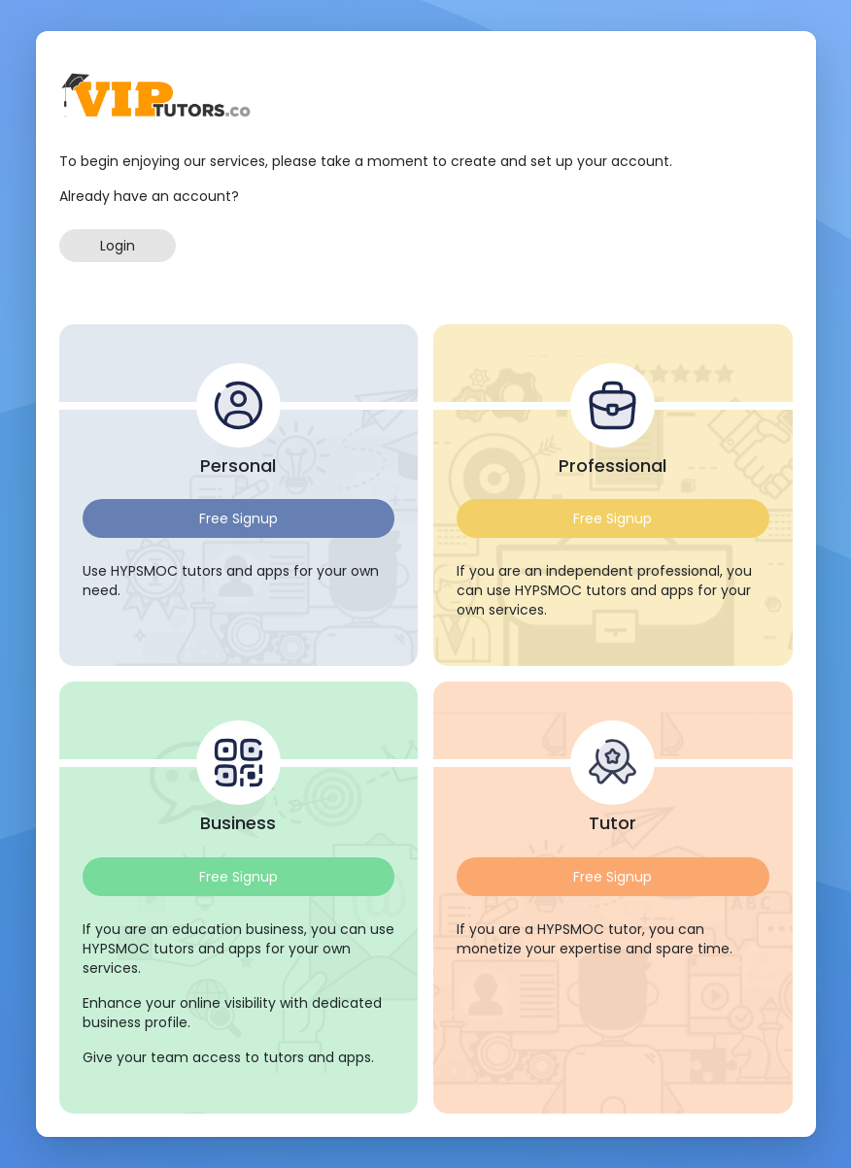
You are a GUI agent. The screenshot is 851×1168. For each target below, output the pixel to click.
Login (117, 245)
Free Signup (238, 518)
